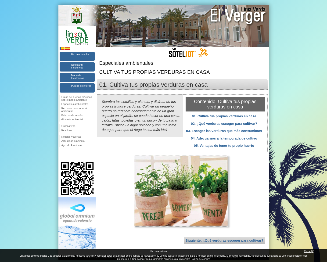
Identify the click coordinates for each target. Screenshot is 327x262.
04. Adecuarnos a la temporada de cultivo (224, 138)
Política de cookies (200, 259)
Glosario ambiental (72, 119)
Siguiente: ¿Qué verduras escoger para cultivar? (224, 240)
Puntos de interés (81, 85)
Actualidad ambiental (73, 141)
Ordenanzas (68, 126)
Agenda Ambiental (71, 145)
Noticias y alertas (71, 136)
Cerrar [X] (309, 251)
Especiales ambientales (75, 104)
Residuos (66, 130)
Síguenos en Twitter (70, 155)
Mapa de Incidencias (77, 76)
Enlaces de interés (72, 115)
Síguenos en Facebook (62, 155)
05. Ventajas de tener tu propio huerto (224, 145)
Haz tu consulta (80, 54)
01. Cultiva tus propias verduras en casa (224, 116)
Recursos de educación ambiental (74, 109)
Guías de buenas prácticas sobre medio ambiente (76, 98)
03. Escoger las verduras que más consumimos (224, 131)
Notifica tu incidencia (77, 66)
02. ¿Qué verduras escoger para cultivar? (224, 124)
